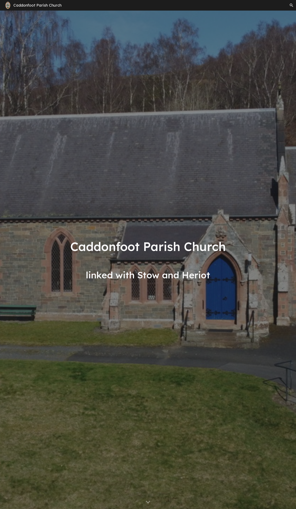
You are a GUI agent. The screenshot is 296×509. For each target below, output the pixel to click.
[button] (291, 5)
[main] (148, 259)
